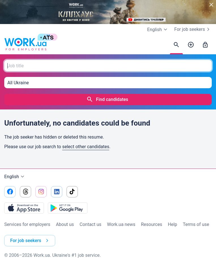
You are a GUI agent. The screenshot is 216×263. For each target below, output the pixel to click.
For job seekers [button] (30, 240)
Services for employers (27, 224)
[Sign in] (205, 45)
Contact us (90, 224)
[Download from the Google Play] (67, 208)
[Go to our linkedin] (56, 191)
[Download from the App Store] (24, 208)
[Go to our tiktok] (72, 191)
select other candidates (85, 146)
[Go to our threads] (25, 191)
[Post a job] (190, 45)
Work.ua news (121, 224)
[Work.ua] (25, 45)
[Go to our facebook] (10, 191)
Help (172, 224)
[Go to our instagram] (41, 191)
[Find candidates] (176, 45)
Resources (151, 224)
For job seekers (193, 29)
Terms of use (196, 224)
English (15, 176)
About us (65, 224)
